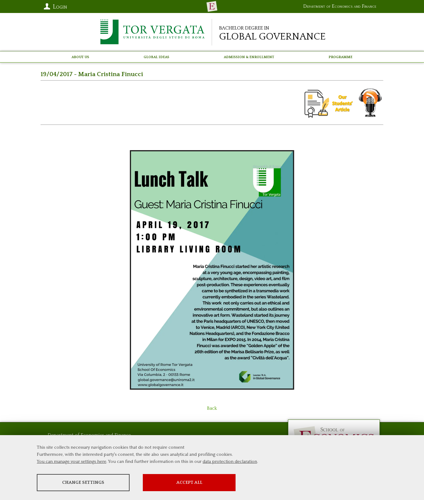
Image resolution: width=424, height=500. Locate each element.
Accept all (189, 482)
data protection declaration (230, 461)
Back (212, 408)
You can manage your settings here (71, 461)
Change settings (83, 482)
